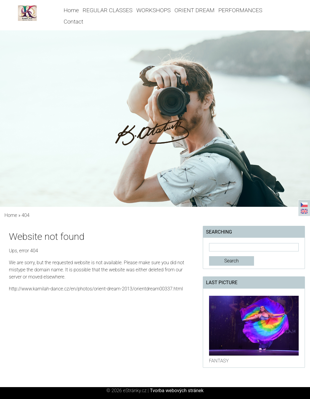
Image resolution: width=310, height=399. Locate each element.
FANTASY (219, 361)
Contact (73, 21)
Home (71, 10)
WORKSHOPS (153, 10)
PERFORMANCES (240, 10)
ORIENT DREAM (194, 10)
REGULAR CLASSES (108, 10)
